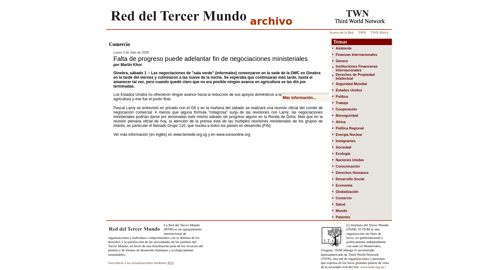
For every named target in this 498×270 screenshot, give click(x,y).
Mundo (341, 211)
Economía (344, 185)
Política (342, 96)
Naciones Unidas (350, 160)
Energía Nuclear (349, 134)
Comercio (344, 198)
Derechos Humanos (352, 173)
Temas (340, 41)
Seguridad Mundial (351, 84)
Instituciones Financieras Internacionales (357, 68)
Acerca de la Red (341, 32)
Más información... (299, 97)
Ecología (343, 153)
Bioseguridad (347, 115)
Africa (341, 122)
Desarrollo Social (350, 179)
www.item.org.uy (372, 267)
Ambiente (344, 48)
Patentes (343, 217)
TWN (362, 32)
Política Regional (350, 128)
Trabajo (342, 103)
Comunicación (348, 166)
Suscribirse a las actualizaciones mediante (141, 263)
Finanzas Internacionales (356, 54)
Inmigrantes (345, 141)
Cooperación (346, 109)
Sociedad (343, 147)
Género (342, 61)
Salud (340, 204)
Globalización (347, 192)
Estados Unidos (349, 90)
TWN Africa (379, 32)
